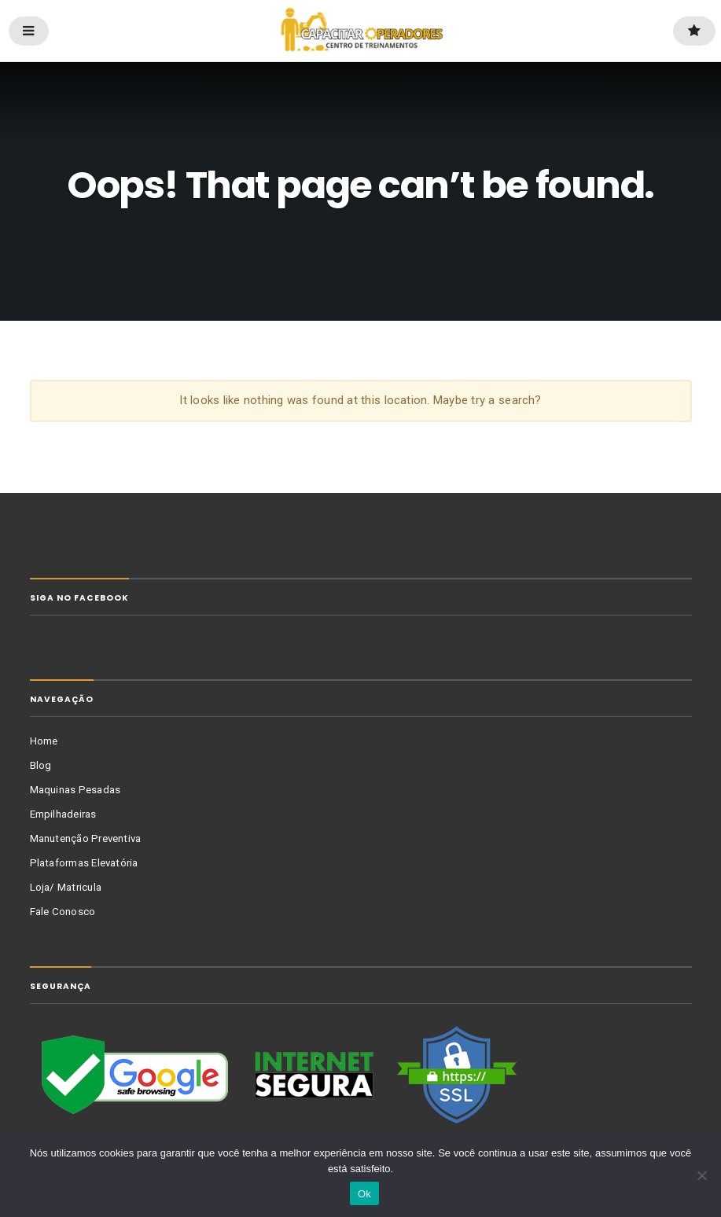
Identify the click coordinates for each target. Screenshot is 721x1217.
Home (44, 741)
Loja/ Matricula (66, 887)
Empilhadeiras (63, 814)
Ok (364, 1194)
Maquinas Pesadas (75, 790)
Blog (41, 765)
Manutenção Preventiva (86, 838)
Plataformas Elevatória (84, 863)
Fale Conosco (63, 911)
